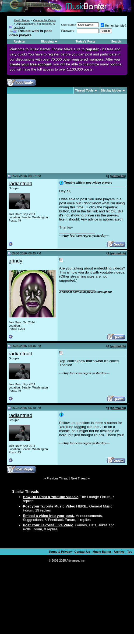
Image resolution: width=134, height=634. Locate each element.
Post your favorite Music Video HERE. (55, 506)
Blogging (47, 41)
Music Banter (22, 20)
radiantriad (20, 183)
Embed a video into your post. (48, 516)
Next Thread (79, 478)
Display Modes (111, 90)
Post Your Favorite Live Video (48, 525)
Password (67, 30)
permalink (118, 176)
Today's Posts (85, 41)
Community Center (44, 20)
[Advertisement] (54, 133)
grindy (15, 261)
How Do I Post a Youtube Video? (50, 497)
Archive (119, 551)
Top (129, 551)
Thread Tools (84, 90)
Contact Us (82, 551)
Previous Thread (58, 478)
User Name (68, 24)
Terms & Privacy (60, 551)
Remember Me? (113, 25)
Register (20, 41)
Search (116, 41)
